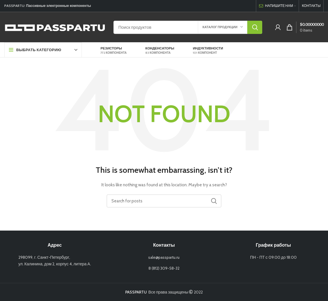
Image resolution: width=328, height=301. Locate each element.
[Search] (187, 27)
